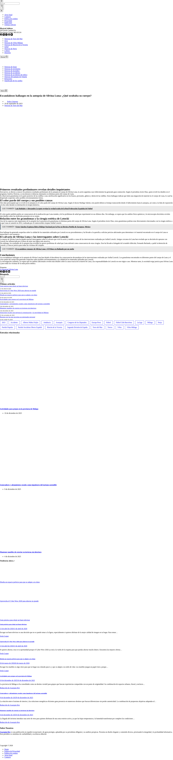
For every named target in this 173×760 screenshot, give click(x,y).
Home (6, 749)
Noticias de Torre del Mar (13, 39)
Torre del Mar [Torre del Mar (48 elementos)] (97, 327)
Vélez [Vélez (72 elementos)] (120, 327)
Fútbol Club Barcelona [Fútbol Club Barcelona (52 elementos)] (124, 322)
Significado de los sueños (13, 81)
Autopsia (4, 269)
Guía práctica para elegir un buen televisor (14, 286)
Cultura (7, 51)
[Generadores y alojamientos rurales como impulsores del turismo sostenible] (42, 480)
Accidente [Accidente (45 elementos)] (14, 322)
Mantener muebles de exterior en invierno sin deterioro (18, 308)
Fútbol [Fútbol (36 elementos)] (108, 322)
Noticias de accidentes (12, 73)
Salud (6, 47)
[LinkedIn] (9, 272)
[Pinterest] (6, 272)
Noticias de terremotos (12, 69)
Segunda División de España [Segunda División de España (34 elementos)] (77, 327)
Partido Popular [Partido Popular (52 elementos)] (7, 327)
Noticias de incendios (12, 71)
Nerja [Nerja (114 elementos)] (160, 322)
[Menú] (4, 90)
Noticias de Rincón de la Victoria (16, 45)
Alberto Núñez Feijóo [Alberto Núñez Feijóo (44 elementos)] (30, 322)
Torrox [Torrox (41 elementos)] (110, 327)
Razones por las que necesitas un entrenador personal (17, 317)
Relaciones (8, 79)
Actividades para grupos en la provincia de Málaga (17, 299)
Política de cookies (11, 753)
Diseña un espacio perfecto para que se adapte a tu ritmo (18, 295)
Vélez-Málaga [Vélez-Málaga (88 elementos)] (132, 327)
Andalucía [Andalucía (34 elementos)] (47, 322)
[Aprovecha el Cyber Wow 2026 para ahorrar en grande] (8, 599)
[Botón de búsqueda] (2, 280)
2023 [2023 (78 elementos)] (3, 322)
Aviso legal (8, 755)
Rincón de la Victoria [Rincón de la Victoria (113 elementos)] (54, 327)
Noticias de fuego (10, 67)
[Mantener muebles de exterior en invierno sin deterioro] (42, 548)
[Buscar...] (9, 277)
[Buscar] (4, 56)
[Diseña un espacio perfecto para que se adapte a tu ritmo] (8, 580)
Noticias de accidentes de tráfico (15, 75)
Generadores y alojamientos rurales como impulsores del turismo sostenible (25, 304)
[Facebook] (1, 272)
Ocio (6, 41)
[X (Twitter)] (4, 272)
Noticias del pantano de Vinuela (15, 77)
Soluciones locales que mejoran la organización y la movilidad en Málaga (24, 312)
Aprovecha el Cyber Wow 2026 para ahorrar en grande (18, 290)
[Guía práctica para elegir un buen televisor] (8, 618)
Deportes (7, 53)
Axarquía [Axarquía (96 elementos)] (59, 322)
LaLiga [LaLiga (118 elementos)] (139, 322)
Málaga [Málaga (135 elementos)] (150, 322)
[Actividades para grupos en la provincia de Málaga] (42, 404)
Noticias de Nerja (10, 49)
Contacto (7, 757)
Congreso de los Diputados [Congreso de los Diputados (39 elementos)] (77, 322)
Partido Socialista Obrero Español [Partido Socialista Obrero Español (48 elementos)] (30, 327)
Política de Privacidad (12, 751)
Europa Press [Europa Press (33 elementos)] (96, 322)
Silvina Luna (13, 269)
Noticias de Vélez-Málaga (13, 43)
